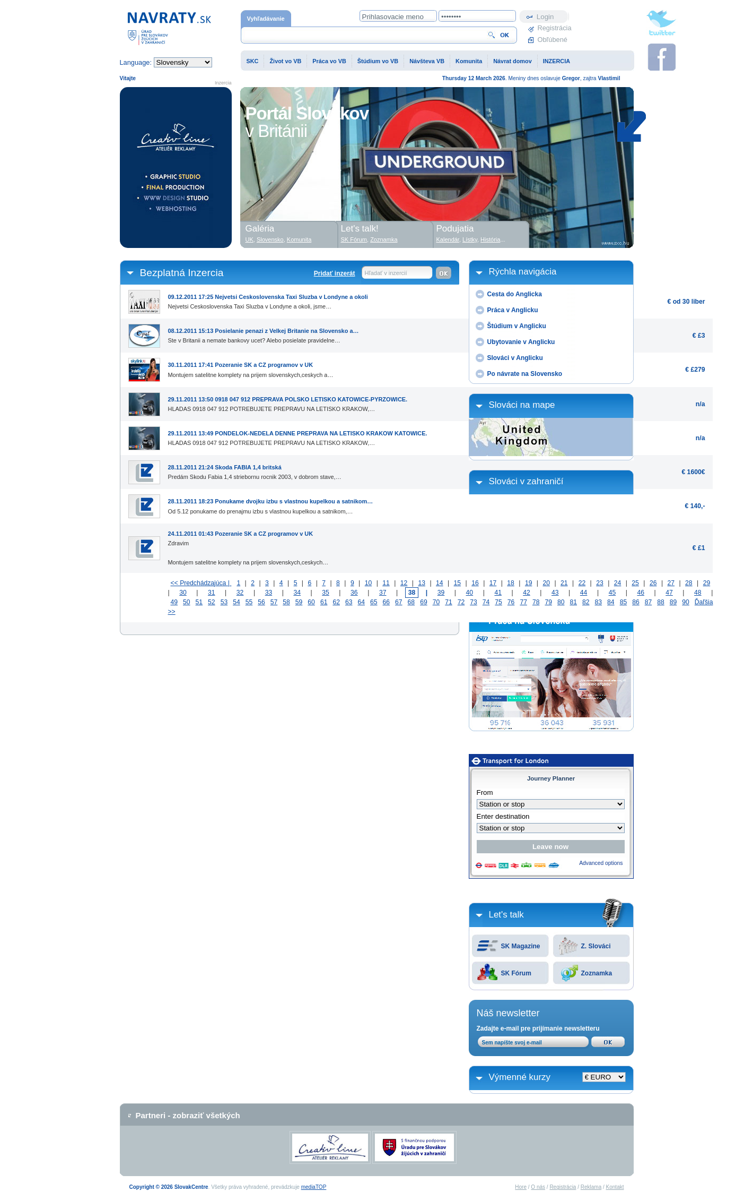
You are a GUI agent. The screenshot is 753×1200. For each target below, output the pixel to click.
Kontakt (615, 1187)
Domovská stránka (169, 28)
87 (648, 602)
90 (685, 602)
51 (199, 602)
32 (240, 592)
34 (297, 592)
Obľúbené (552, 40)
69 (423, 602)
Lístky (469, 239)
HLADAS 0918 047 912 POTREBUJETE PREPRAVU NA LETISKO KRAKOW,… (288, 402)
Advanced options (601, 863)
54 (236, 602)
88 (660, 602)
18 (510, 583)
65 (374, 602)
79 (548, 602)
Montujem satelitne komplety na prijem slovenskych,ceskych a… (251, 367)
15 (457, 583)
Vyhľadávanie (266, 18)
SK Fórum (516, 973)
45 (612, 592)
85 (623, 602)
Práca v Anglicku (512, 310)
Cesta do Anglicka (514, 294)
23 (599, 583)
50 (186, 602)
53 (224, 602)
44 (584, 592)
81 (573, 602)
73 (473, 602)
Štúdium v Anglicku (516, 326)
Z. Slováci (596, 946)
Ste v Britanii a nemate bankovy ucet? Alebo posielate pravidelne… (263, 333)
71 (448, 602)
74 (486, 602)
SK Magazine (520, 946)
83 (598, 602)
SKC (253, 61)
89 (673, 602)
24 (617, 583)
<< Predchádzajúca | (201, 583)
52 (211, 602)
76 (511, 602)
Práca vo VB (329, 61)
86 (636, 602)
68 (411, 602)
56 (261, 602)
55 (249, 602)
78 (536, 602)
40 (470, 592)
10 (368, 583)
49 (174, 602)
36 (354, 592)
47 (669, 592)
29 (707, 583)
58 (286, 602)
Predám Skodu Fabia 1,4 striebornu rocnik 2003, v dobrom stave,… (255, 470)
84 (611, 602)
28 (689, 583)
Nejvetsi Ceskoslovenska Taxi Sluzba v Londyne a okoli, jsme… (268, 299)
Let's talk (506, 915)
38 (412, 592)
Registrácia (554, 28)
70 (436, 602)
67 (398, 602)
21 (564, 583)
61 (324, 602)
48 (698, 592)
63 (349, 602)
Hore (521, 1187)
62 (336, 602)
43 (555, 592)
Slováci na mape (522, 405)
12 (404, 583)
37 (383, 592)
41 (498, 592)
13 (421, 583)
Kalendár (447, 239)
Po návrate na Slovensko (525, 374)
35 (325, 592)
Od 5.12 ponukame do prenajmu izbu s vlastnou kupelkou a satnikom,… (270, 504)
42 (526, 592)
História (490, 239)
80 (561, 602)
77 (523, 602)
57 (274, 602)
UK (249, 239)
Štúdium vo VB (377, 61)
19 (528, 583)
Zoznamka (596, 973)
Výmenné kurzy (520, 1077)
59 (299, 602)
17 (493, 583)
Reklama (591, 1187)
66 (386, 602)
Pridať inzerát (334, 273)
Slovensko (270, 239)
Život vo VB (285, 61)
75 (498, 602)
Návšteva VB (426, 61)
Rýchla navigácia (523, 272)
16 (475, 583)
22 (582, 583)
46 (640, 592)
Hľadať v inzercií (386, 273)
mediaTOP (314, 1187)
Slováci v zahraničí (526, 481)
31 (211, 592)
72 (461, 602)
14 (439, 583)
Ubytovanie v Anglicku (521, 342)
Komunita (469, 61)
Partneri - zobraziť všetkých (188, 1115)
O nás (538, 1187)
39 (441, 592)
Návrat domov (512, 61)
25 (635, 583)
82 (586, 602)
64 (361, 602)
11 (386, 583)
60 (311, 602)
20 (546, 583)
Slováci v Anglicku (515, 358)
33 (269, 592)
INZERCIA (556, 61)
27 (671, 583)
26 (653, 583)
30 (183, 592)
